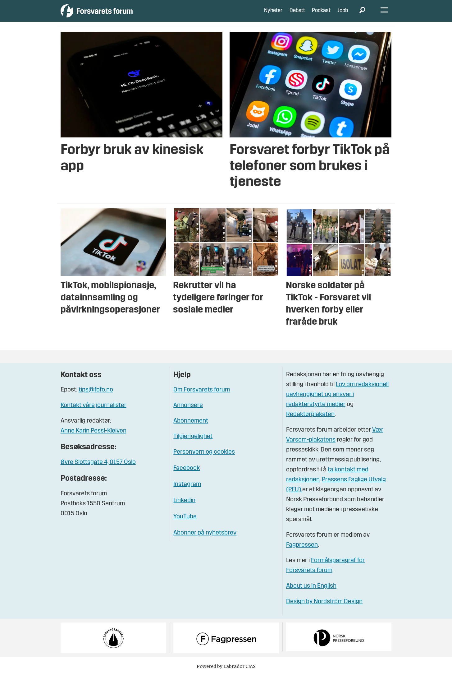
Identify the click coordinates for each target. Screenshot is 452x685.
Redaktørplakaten (310, 424)
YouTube (185, 526)
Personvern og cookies (204, 461)
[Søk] (362, 15)
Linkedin (184, 510)
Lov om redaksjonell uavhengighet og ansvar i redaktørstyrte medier (337, 404)
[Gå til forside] (118, 15)
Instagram (187, 494)
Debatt (297, 15)
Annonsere (188, 415)
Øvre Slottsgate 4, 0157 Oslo (98, 472)
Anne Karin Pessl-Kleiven (93, 440)
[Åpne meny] (384, 16)
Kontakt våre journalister (93, 415)
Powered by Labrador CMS (226, 675)
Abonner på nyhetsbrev (204, 542)
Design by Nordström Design (324, 611)
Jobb (342, 15)
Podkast (321, 15)
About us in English (311, 595)
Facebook (186, 477)
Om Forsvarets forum (201, 399)
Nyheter (273, 15)
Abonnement (190, 430)
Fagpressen (302, 554)
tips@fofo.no (96, 399)
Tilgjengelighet (192, 446)
